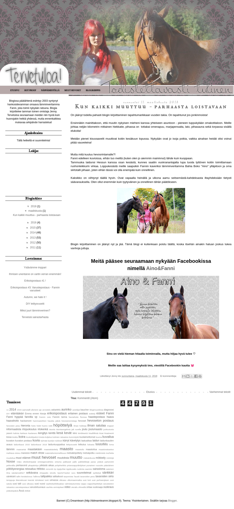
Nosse (10, 461)
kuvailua (108, 436)
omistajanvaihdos (45, 462)
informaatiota (13, 429)
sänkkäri (108, 472)
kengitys (42, 433)
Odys (19, 462)
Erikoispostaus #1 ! (35, 280)
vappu (83, 484)
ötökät (27, 491)
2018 (34, 206)
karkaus (23, 433)
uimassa (54, 480)
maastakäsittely (51, 449)
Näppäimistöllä (50, 90)
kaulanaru (32, 433)
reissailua (30, 468)
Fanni (110, 413)
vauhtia (49, 487)
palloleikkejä (83, 462)
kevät (67, 433)
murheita (110, 453)
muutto (76, 457)
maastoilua (91, 449)
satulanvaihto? (18, 473)
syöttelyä (97, 473)
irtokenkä (43, 429)
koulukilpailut (32, 437)
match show (37, 452)
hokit (39, 426)
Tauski (77, 476)
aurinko (66, 409)
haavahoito (12, 420)
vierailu (74, 487)
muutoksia (63, 457)
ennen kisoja (39, 413)
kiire (75, 433)
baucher (85, 409)
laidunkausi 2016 (39, 444)
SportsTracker (63, 473)
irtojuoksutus (29, 429)
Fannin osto (45, 417)
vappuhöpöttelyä (94, 484)
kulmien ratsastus (60, 437)
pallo (75, 462)
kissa (9, 437)
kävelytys (75, 440)
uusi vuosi (39, 483)
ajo (40, 410)
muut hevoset (43, 457)
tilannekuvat (21, 480)
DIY (8, 413)
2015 (33, 227)
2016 (34, 222)
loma (111, 444)
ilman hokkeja (80, 426)
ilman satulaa (96, 425)
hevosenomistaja (69, 421)
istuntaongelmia (63, 429)
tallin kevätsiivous (24, 476)
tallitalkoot (58, 476)
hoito (33, 426)
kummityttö (74, 437)
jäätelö (9, 433)
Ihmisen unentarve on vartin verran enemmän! (35, 274)
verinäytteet (58, 487)
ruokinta (80, 469)
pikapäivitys (33, 465)
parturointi (109, 462)
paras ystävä (97, 462)
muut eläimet (23, 457)
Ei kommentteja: (168, 376)
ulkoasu (62, 480)
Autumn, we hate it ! (35, 297)
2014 (33, 232)
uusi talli (17, 483)
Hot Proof (30, 90)
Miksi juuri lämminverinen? (35, 310)
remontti (49, 469)
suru (73, 473)
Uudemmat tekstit (81, 391)
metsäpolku (89, 453)
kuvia (36, 440)
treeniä (31, 480)
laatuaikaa (86, 440)
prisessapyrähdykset (76, 465)
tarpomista (68, 476)
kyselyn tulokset (55, 441)
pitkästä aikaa (47, 465)
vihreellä (82, 487)
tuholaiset (39, 480)
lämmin (10, 449)
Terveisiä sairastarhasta (35, 317)
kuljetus (48, 437)
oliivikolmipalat (29, 462)
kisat (101, 433)
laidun (96, 440)
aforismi (34, 410)
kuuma (99, 437)
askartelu (56, 409)
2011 (33, 247)
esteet (100, 413)
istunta (52, 429)
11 (7, 410)
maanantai (21, 449)
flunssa (83, 417)
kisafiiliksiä (93, 433)
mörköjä (110, 458)
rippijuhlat (61, 469)
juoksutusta (108, 429)
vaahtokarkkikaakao (55, 484)
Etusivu (14, 90)
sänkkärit (11, 476)
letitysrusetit (71, 444)
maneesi (25, 453)
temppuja (10, 480)
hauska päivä (54, 421)
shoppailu (44, 473)
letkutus (82, 444)
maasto (66, 449)
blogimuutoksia (96, 410)
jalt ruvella (76, 429)
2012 (33, 242)
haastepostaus (96, 416)
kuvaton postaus (23, 440)
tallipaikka (46, 476)
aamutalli (26, 410)
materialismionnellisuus (55, 453)
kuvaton (10, 440)
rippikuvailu (71, 469)
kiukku (15, 437)
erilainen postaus (78, 413)
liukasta (90, 444)
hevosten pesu (13, 426)
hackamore (25, 420)
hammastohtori (39, 421)
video (67, 487)
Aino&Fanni (160, 268)
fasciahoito (73, 417)
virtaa (89, 487)
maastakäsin (35, 449)
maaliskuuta (35, 210)
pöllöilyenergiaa (15, 468)
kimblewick (83, 433)
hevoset (82, 420)
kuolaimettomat (87, 437)
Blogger (172, 500)
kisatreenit (109, 433)
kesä (60, 433)
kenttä (52, 433)
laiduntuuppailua (56, 444)
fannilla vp (31, 416)
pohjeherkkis (60, 465)
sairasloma (99, 468)
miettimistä (100, 453)
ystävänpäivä (12, 491)
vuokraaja (98, 487)
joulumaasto (95, 429)
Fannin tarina (60, 417)
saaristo (88, 469)
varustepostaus (22, 487)
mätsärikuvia (89, 458)
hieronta (25, 425)
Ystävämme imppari (35, 267)
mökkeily (101, 457)
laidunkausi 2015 (22, 444)
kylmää (44, 441)
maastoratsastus (106, 449)
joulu (84, 429)
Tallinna (36, 476)
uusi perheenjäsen (100, 480)
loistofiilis (102, 444)
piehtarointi (21, 465)
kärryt (66, 440)
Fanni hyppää (14, 416)
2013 (33, 237)
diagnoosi (109, 409)
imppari (110, 426)
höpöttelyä (62, 425)
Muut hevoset (72, 90)
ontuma (58, 462)
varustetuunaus (38, 487)
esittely (92, 413)
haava (110, 416)
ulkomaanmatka (74, 480)
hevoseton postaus (100, 420)
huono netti (47, 426)
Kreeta (41, 437)
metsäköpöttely (74, 453)
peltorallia (10, 465)
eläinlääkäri (17, 413)
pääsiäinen (109, 465)
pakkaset (67, 462)
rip (55, 469)
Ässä (21, 490)
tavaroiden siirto (105, 476)
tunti (47, 480)
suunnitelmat (84, 472)
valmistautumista (72, 484)
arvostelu (46, 410)
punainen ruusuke (95, 465)
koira (22, 436)
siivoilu (53, 473)
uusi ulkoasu (28, 484)
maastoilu (79, 449)
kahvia (16, 433)
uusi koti (87, 480)
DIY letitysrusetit (35, 303)
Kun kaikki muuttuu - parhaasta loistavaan (151, 106)
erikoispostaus (57, 413)
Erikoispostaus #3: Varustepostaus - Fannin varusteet (35, 289)
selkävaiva (32, 472)
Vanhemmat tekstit (220, 391)
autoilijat (76, 410)
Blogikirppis (93, 90)
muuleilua (10, 458)
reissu (41, 468)
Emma (28, 413)
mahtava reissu (13, 453)
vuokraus (108, 487)
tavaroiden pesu (87, 476)
